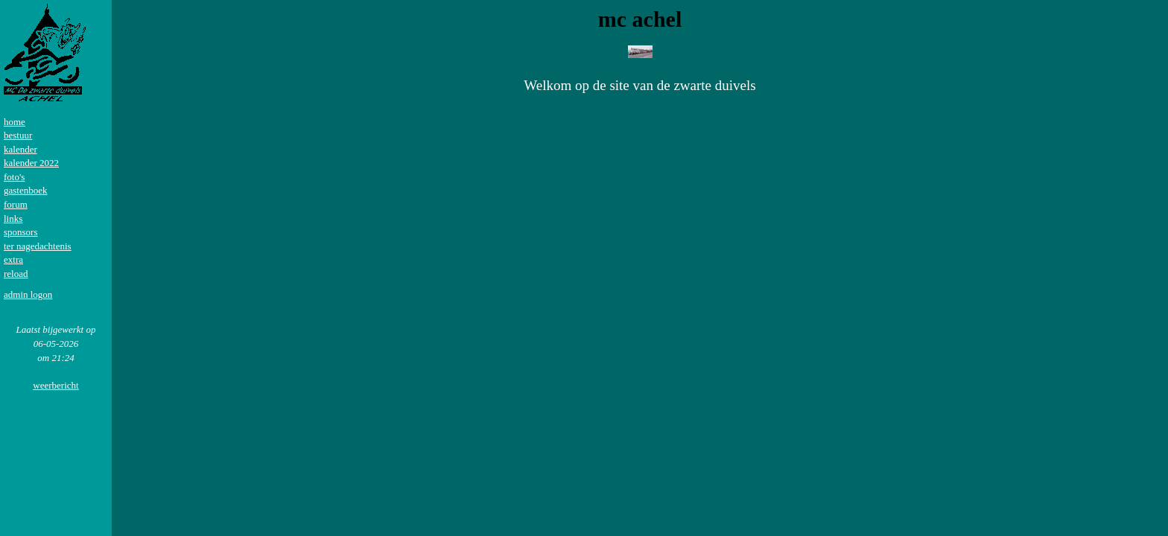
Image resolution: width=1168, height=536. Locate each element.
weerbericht (55, 385)
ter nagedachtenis (38, 246)
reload (16, 273)
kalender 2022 (31, 162)
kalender (20, 149)
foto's (14, 176)
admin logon (28, 294)
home (14, 121)
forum (16, 204)
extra (13, 259)
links (13, 218)
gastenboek (25, 190)
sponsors (21, 231)
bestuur (18, 135)
